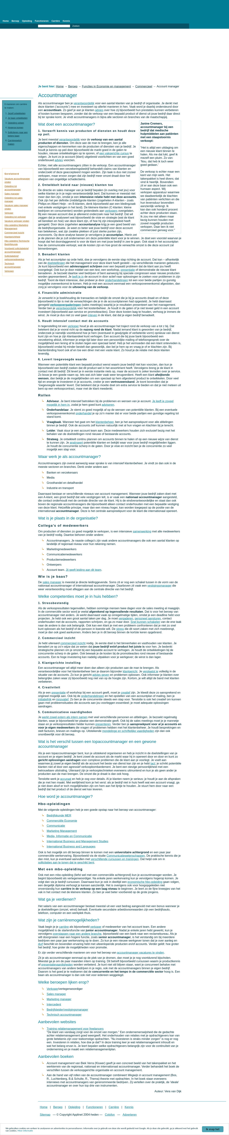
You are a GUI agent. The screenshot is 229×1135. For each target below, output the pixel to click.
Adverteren (130, 1114)
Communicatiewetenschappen (125, 855)
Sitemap (45, 1114)
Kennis (66, 21)
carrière (64, 926)
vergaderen (126, 618)
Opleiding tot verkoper (15, 217)
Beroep (15, 21)
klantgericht (130, 671)
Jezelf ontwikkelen (17, 113)
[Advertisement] (114, 57)
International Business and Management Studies (77, 841)
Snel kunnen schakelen (145, 621)
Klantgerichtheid (12, 237)
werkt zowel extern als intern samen (64, 717)
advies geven (100, 674)
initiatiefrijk (45, 699)
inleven (92, 315)
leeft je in (78, 276)
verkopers (111, 210)
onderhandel (84, 413)
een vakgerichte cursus (114, 153)
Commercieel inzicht (14, 232)
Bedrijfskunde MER (59, 815)
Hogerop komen (15, 127)
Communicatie (56, 825)
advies (99, 110)
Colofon (110, 1114)
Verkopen (9, 271)
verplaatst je (150, 671)
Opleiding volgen (16, 123)
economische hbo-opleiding (145, 881)
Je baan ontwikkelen (18, 118)
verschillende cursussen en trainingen (115, 859)
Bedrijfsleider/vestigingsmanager (67, 1009)
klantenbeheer (105, 421)
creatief (125, 692)
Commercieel (143, 86)
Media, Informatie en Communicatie (69, 836)
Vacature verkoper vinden (16, 221)
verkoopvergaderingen (65, 304)
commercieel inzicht (73, 643)
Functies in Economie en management (106, 86)
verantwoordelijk (84, 103)
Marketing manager (59, 999)
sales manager (52, 582)
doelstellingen (56, 263)
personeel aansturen (148, 618)
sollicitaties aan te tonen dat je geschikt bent (66, 862)
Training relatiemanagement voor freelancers (75, 1028)
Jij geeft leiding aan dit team (83, 569)
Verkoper (52, 988)
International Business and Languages (71, 846)
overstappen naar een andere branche (77, 933)
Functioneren (42, 21)
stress (120, 628)
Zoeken (76, 26)
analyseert (76, 442)
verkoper (73, 326)
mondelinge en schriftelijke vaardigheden (128, 731)
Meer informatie (25, 1131)
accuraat (65, 778)
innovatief (62, 699)
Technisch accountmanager (64, 1014)
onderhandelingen (116, 280)
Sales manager (56, 994)
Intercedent (54, 1004)
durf (40, 944)
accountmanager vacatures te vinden (140, 952)
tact (152, 763)
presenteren (103, 724)
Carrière (56, 21)
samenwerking (142, 531)
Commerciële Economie (62, 820)
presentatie (128, 269)
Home (6, 21)
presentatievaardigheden (57, 964)
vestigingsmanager (159, 585)
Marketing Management (62, 830)
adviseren (108, 404)
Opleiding (27, 21)
